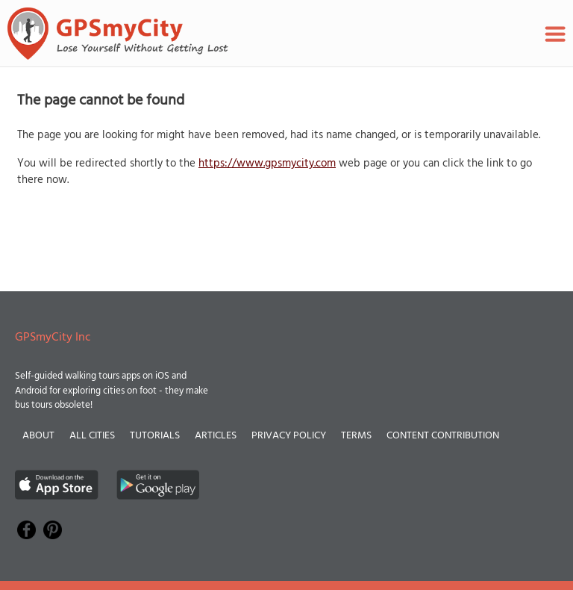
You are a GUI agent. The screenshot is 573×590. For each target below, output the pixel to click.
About (38, 435)
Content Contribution (442, 435)
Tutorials (155, 435)
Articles (216, 435)
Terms (356, 435)
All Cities (92, 435)
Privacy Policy (288, 435)
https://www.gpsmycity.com (267, 164)
